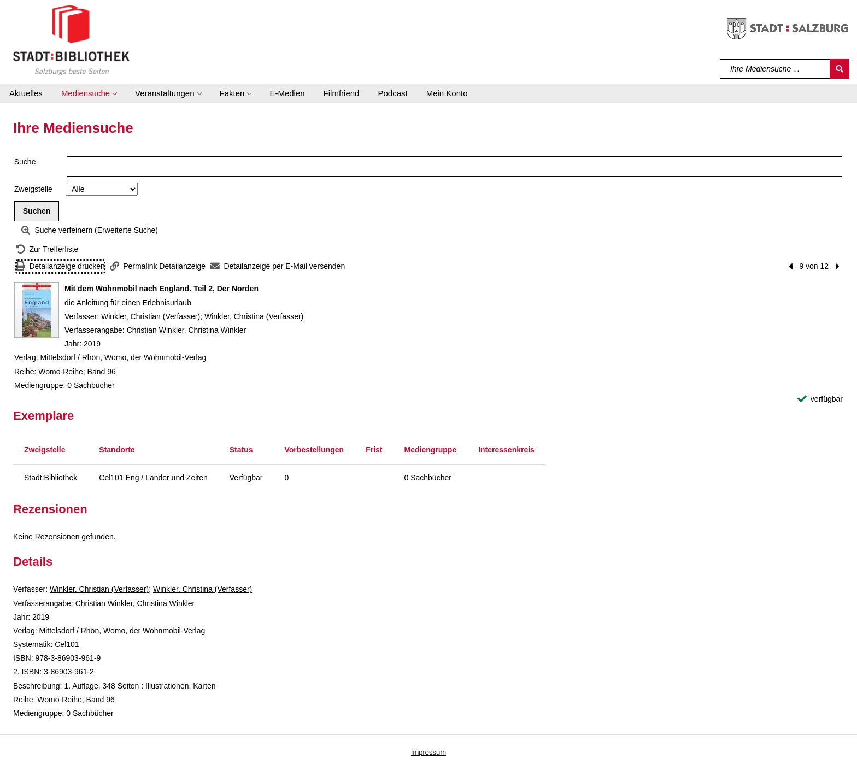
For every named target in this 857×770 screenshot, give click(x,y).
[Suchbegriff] (775, 69)
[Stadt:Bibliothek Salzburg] (71, 40)
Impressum (428, 752)
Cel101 (67, 644)
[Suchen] (839, 69)
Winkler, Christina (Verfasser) (253, 316)
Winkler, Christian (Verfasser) (150, 316)
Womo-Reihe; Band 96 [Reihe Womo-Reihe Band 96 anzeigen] (76, 371)
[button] (88, 93)
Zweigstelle (33, 189)
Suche (25, 161)
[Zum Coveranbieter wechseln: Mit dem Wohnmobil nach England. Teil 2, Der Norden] (36, 310)
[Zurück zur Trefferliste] (47, 249)
